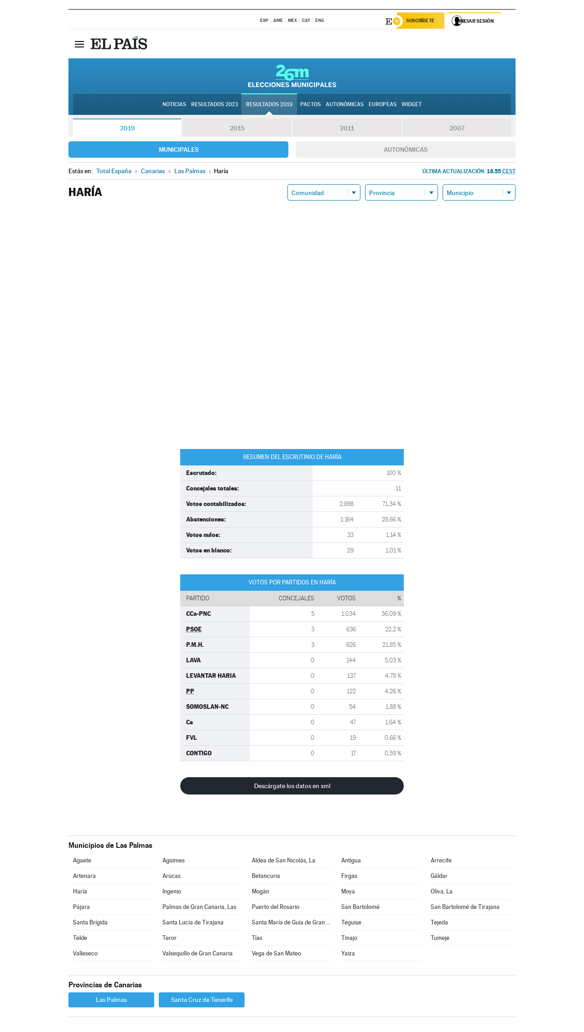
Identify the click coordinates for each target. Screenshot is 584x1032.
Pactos (310, 105)
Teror (169, 939)
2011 (347, 129)
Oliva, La (442, 892)
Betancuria (266, 877)
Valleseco (85, 954)
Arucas (171, 877)
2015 (237, 129)
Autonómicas (406, 151)
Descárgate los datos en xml (292, 787)
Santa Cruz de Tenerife (202, 1001)
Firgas (349, 877)
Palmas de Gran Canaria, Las (199, 908)
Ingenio (171, 892)
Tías (257, 939)
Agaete (82, 861)
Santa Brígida (90, 923)
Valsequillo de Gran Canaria (197, 954)
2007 (456, 129)
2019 (127, 129)
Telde (80, 939)
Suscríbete (422, 21)
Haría (80, 892)
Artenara (84, 877)
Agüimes (173, 861)
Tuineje (440, 939)
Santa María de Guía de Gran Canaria (292, 923)
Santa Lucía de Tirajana (193, 923)
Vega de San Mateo (276, 954)
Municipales (178, 151)
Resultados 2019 (269, 105)
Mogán (260, 892)
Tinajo (349, 939)
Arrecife (441, 861)
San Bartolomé (360, 908)
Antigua (351, 861)
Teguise (351, 923)
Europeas (382, 105)
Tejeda (439, 923)
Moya (348, 892)
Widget (412, 105)
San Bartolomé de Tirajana (465, 908)
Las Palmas (111, 1001)
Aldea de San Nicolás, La (283, 861)
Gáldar (439, 877)
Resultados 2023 (214, 105)
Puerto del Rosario (275, 908)
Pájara (81, 908)
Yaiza (348, 954)
